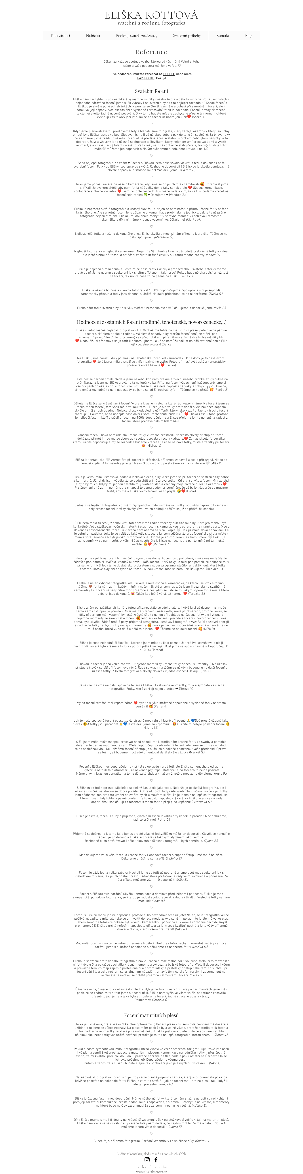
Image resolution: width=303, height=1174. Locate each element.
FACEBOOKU (145, 78)
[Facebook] (155, 1159)
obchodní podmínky (152, 1167)
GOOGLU (169, 74)
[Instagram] (147, 1159)
